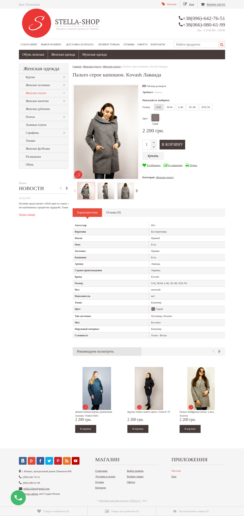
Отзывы (129, 44)
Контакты (158, 44)
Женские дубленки (38, 109)
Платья (30, 117)
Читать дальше (27, 214)
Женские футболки (38, 148)
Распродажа (33, 156)
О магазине (29, 44)
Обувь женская (33, 54)
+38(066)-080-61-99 (204, 24)
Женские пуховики (38, 85)
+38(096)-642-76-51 (204, 18)
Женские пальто (36, 93)
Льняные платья (36, 124)
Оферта (142, 44)
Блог (174, 476)
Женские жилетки (37, 101)
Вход (21, 4)
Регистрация (33, 4)
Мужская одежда (94, 54)
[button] (154, 86)
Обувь (30, 164)
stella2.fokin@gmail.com (36, 488)
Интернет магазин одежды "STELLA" (120, 500)
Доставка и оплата (80, 44)
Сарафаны (32, 132)
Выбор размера (51, 44)
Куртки (30, 77)
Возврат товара (109, 44)
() (53, 511)
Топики (30, 140)
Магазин (176, 470)
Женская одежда (63, 54)
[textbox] (196, 44)
